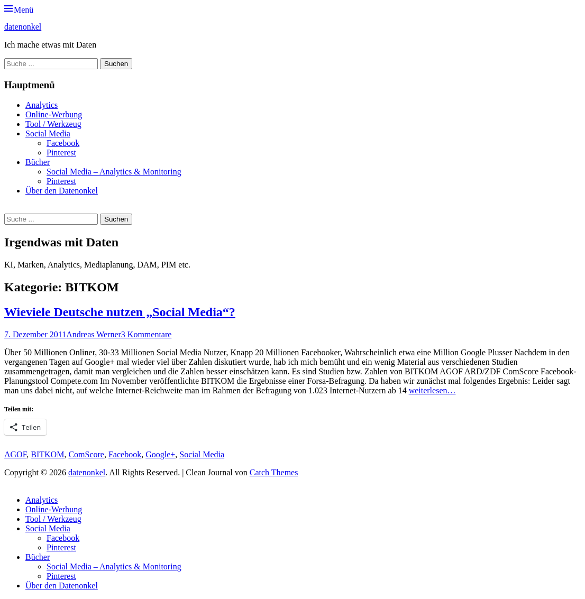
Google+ (160, 454)
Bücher (37, 162)
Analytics (41, 104)
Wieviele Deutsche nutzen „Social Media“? (119, 312)
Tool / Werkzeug (53, 123)
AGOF (15, 454)
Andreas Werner (93, 334)
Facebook (63, 143)
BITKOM (47, 454)
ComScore (86, 454)
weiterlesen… (432, 390)
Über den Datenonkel (61, 190)
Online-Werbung (53, 114)
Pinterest (61, 152)
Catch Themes (274, 472)
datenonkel (22, 26)
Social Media (47, 133)
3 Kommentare (146, 334)
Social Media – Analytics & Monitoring (114, 171)
